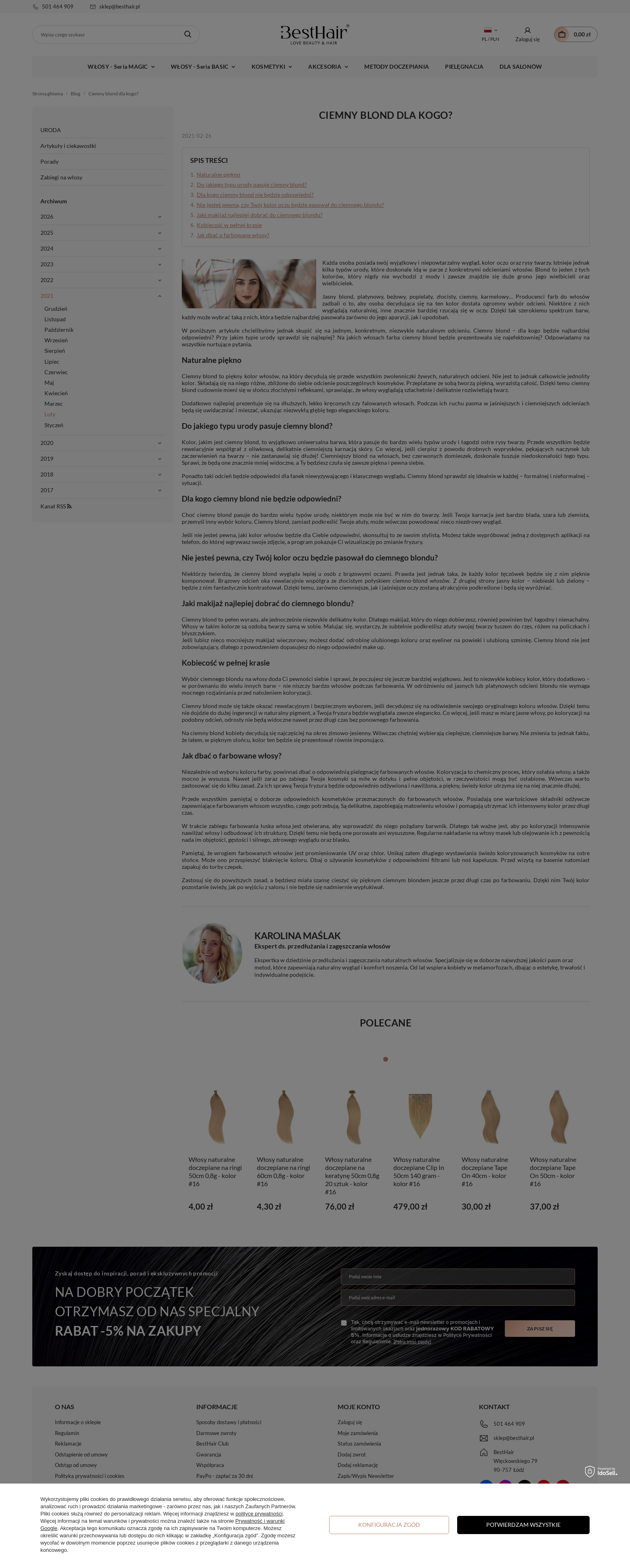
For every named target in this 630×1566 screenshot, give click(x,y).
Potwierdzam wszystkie (523, 1524)
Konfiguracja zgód (389, 1524)
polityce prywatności (258, 1514)
